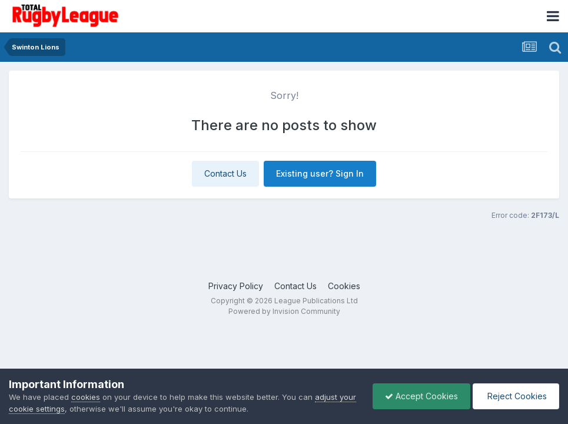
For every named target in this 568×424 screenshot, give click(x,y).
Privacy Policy (235, 286)
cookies (85, 397)
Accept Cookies (421, 396)
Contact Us (225, 173)
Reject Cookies (516, 396)
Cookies (344, 286)
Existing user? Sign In (320, 173)
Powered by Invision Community (284, 311)
